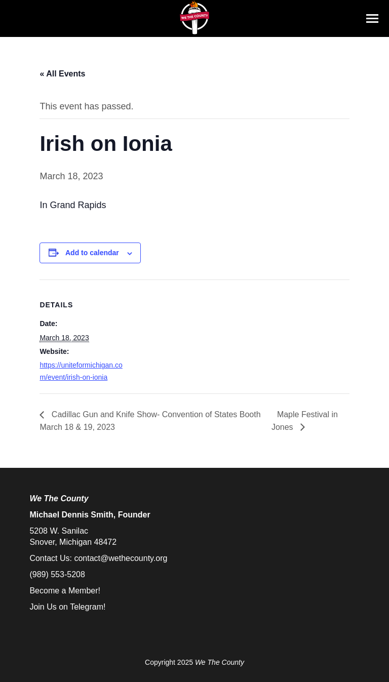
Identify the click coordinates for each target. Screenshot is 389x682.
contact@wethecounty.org (120, 558)
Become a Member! (64, 590)
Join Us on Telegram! (67, 607)
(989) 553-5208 (57, 574)
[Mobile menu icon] (372, 18)
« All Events (62, 73)
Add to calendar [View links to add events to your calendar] (92, 253)
